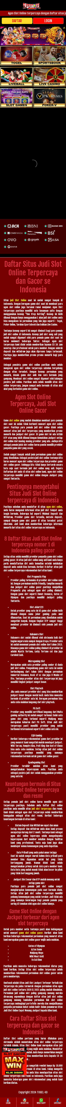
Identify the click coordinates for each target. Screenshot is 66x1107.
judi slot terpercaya (41, 808)
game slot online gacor (31, 932)
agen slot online (54, 506)
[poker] (16, 98)
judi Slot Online (18, 300)
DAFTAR (17, 21)
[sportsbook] (16, 77)
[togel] (16, 55)
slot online (14, 420)
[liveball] (49, 98)
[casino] (49, 77)
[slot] (49, 55)
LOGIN (48, 21)
